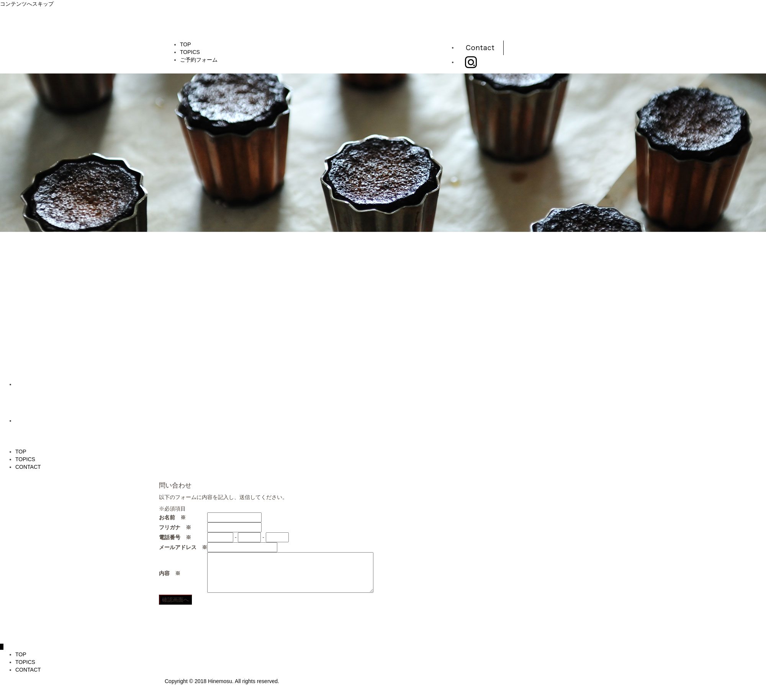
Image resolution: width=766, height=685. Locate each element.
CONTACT (28, 467)
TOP (185, 44)
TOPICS (190, 52)
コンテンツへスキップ (27, 4)
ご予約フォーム (199, 60)
